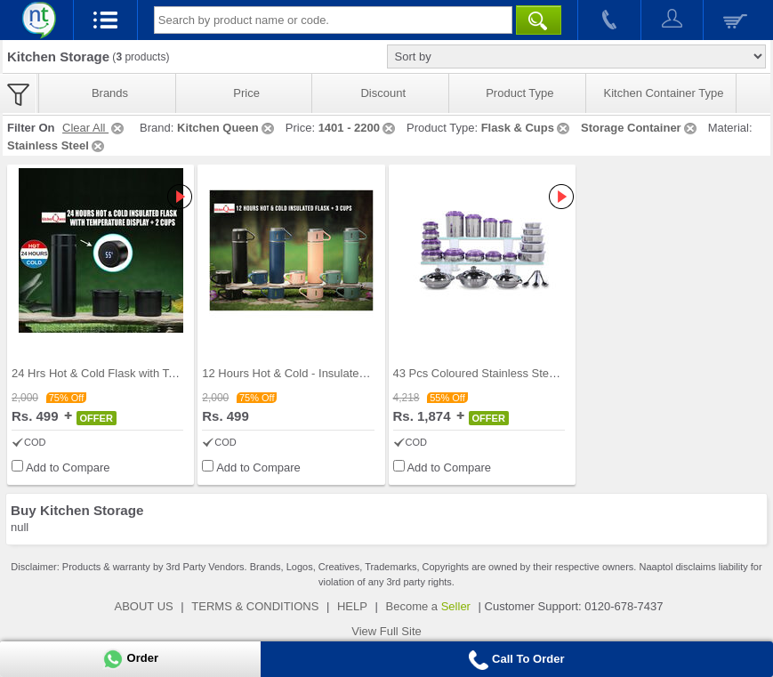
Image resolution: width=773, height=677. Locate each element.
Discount (383, 93)
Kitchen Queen (227, 127)
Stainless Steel (57, 145)
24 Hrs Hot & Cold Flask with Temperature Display (140, 373)
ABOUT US (144, 606)
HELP (352, 606)
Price (246, 93)
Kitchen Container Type (664, 93)
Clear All (94, 127)
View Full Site (386, 631)
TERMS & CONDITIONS (254, 606)
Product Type (519, 93)
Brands (110, 93)
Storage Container (640, 127)
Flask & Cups (526, 127)
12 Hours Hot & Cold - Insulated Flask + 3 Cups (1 (330, 373)
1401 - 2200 (358, 127)
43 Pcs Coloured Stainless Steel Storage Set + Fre (523, 373)
